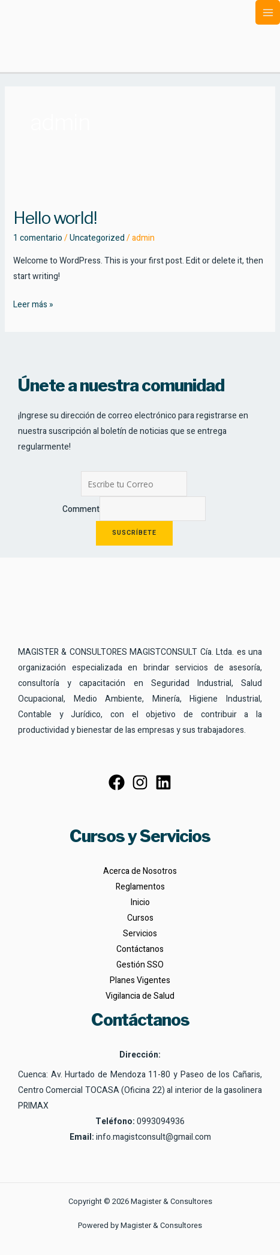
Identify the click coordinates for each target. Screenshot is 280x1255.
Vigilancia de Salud (140, 996)
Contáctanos (140, 949)
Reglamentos (140, 886)
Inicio (140, 902)
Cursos (140, 918)
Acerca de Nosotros (140, 871)
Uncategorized (97, 238)
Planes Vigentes (140, 980)
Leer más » (33, 304)
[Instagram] (140, 782)
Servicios (140, 933)
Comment (81, 509)
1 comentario (37, 238)
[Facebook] (117, 782)
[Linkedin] (163, 782)
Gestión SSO (140, 965)
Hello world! (55, 218)
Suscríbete (134, 533)
